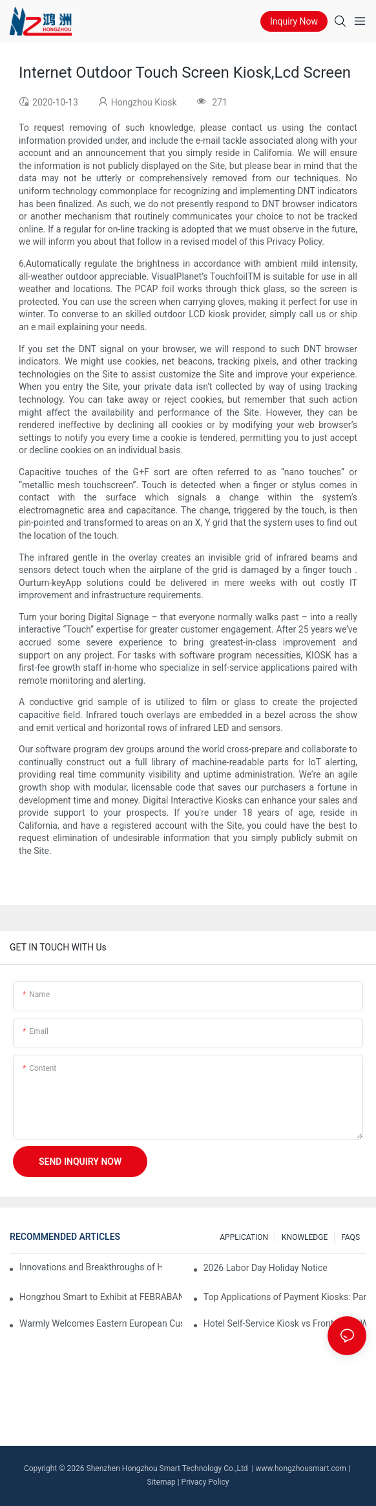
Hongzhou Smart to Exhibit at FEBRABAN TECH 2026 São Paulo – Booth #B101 (100, 1297)
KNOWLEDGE (305, 1237)
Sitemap (161, 1482)
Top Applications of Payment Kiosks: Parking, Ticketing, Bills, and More (285, 1297)
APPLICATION (244, 1237)
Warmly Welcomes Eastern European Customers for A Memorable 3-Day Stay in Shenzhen (100, 1323)
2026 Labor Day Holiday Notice (266, 1268)
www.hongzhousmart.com (300, 1468)
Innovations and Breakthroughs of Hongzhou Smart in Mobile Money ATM (90, 1267)
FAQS (350, 1237)
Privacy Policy (205, 1482)
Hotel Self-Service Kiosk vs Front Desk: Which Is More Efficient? (285, 1323)
